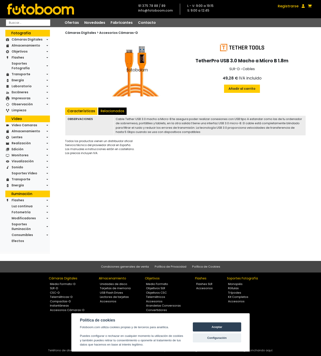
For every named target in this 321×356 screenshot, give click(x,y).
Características (81, 111)
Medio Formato (157, 284)
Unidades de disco (113, 284)
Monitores (20, 155)
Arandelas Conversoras (163, 305)
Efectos (18, 241)
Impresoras (21, 98)
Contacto (147, 22)
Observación (22, 104)
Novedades (94, 22)
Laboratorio (22, 86)
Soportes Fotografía (21, 65)
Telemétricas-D (61, 297)
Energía (18, 80)
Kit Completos (238, 297)
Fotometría (21, 212)
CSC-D (55, 293)
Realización (21, 143)
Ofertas (72, 22)
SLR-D (54, 288)
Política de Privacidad (170, 266)
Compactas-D (60, 301)
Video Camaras (24, 125)
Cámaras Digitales (27, 39)
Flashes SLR (204, 284)
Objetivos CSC (156, 293)
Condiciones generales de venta (125, 266)
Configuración (217, 338)
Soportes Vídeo (24, 173)
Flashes (18, 57)
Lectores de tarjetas (114, 297)
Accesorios (108, 301)
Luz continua (22, 206)
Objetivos (20, 51)
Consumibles (22, 235)
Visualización (23, 161)
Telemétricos (155, 297)
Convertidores (156, 310)
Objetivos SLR (155, 288)
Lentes (17, 137)
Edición (17, 149)
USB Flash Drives (111, 293)
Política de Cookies (206, 266)
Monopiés (235, 284)
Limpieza (19, 110)
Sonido (17, 167)
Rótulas (233, 288)
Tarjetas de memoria (115, 288)
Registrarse (288, 6)
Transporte (21, 74)
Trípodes (234, 293)
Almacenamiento (26, 45)
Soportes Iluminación (21, 226)
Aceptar (217, 327)
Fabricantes (122, 22)
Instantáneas (59, 305)
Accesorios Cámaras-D (118, 33)
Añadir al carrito (241, 88)
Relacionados (112, 111)
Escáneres (20, 92)
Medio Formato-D (63, 284)
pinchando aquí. (261, 350)
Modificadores (24, 218)
